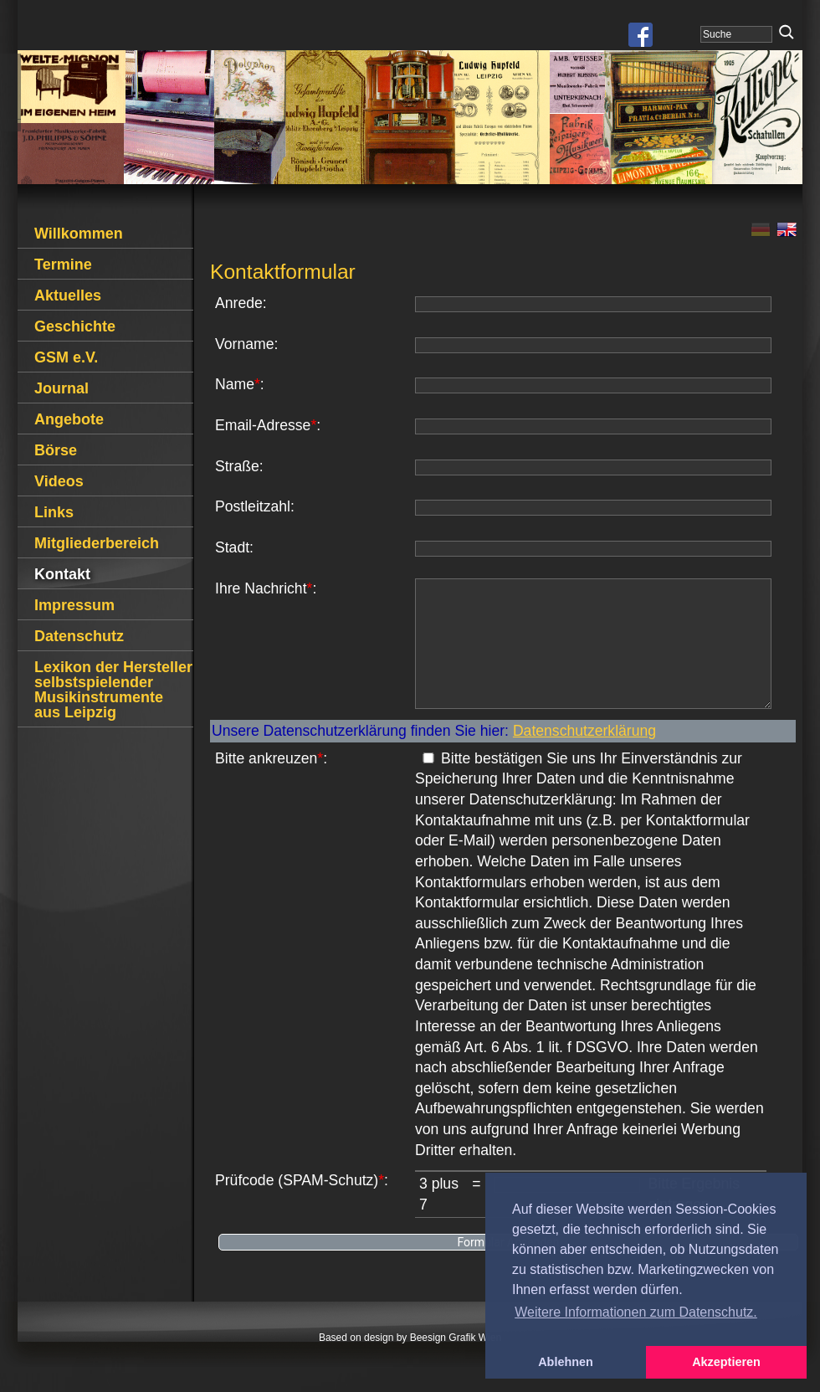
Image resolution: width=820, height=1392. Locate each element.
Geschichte (74, 326)
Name (234, 384)
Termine (63, 264)
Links (54, 512)
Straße (237, 466)
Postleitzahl (252, 506)
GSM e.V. (66, 357)
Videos (59, 481)
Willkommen (78, 233)
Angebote (69, 419)
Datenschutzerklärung (584, 755)
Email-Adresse (262, 425)
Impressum (74, 605)
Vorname (244, 344)
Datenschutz (79, 636)
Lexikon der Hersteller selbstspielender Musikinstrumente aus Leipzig (113, 690)
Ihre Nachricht (261, 588)
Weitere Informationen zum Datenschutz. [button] (636, 1312)
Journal (61, 388)
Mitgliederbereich (96, 543)
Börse (55, 450)
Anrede (239, 303)
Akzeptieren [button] (726, 1362)
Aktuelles (67, 295)
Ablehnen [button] (565, 1362)
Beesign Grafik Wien (455, 1363)
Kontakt (62, 574)
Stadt (232, 547)
